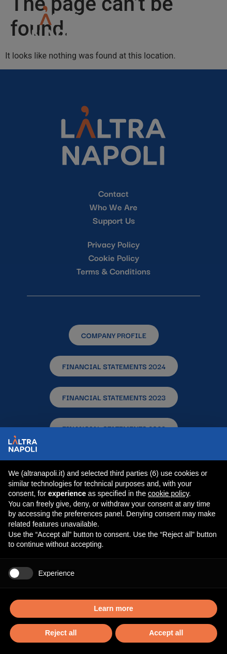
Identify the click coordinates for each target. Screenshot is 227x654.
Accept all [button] (166, 633)
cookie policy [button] (168, 493)
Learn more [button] (113, 608)
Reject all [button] (61, 633)
